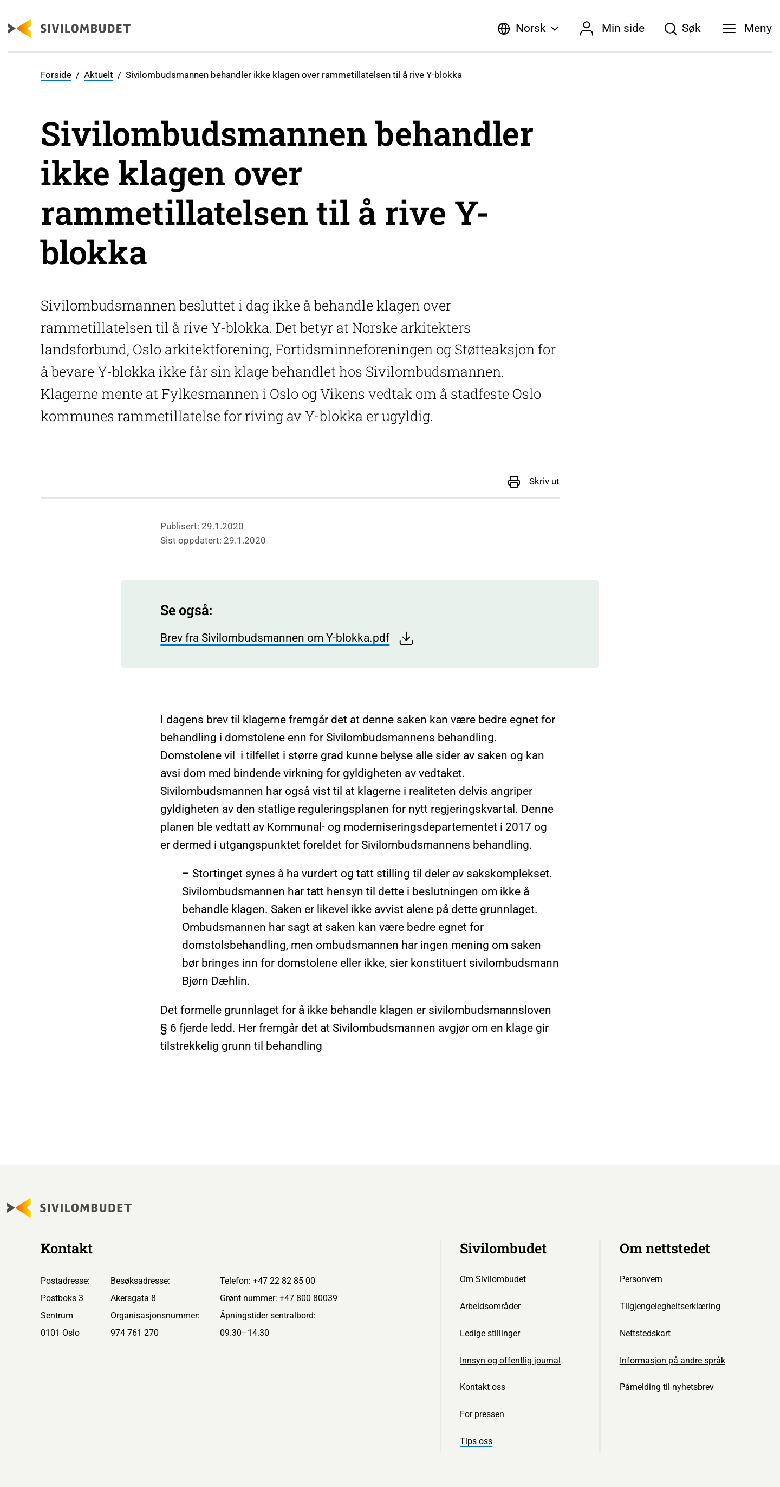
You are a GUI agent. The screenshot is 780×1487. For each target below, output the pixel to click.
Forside (56, 75)
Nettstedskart (645, 1333)
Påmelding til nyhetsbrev (667, 1387)
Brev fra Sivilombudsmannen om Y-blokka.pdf (287, 638)
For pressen (482, 1414)
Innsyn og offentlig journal (510, 1360)
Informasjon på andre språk (672, 1360)
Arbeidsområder (490, 1306)
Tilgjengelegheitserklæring (670, 1306)
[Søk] (682, 29)
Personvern (641, 1279)
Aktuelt (98, 75)
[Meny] (747, 29)
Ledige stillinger (490, 1333)
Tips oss (476, 1441)
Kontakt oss (482, 1387)
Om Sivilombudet (493, 1279)
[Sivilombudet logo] (69, 28)
